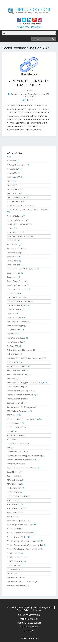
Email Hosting (12, 240)
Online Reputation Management (20, 350)
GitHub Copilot (12, 261)
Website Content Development (20, 533)
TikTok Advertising (14, 480)
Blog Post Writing (14, 193)
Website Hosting (13, 553)
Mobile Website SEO (15, 342)
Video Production (29, 627)
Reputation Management (17, 366)
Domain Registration (29, 615)
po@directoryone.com (29, 638)
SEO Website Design (15, 435)
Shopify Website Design (16, 443)
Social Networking (14, 464)
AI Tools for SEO (13, 169)
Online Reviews (13, 354)
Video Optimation (14, 513)
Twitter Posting (13, 492)
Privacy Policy (23, 610)
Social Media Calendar (16, 452)
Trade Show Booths (15, 488)
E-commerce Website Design (19, 236)
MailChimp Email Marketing (18, 322)
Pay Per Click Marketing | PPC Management (25, 358)
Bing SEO (11, 185)
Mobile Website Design (16, 338)
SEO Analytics (12, 415)
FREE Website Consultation (30, 24)
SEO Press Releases (15, 427)
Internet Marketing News (17, 305)
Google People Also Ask (16, 281)
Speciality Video (13, 472)
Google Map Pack (14, 273)
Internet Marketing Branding (18, 301)
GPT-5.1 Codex (13, 293)
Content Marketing (15, 216)
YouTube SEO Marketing (17, 586)
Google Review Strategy (17, 285)
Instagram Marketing (15, 297)
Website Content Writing (17, 537)
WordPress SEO (13, 565)
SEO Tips (10, 431)
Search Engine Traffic (16, 403)
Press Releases (13, 362)
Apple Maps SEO (13, 177)
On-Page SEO (12, 346)
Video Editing (12, 500)
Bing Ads (10, 181)
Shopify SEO (12, 439)
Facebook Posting (14, 253)
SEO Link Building (29, 96)
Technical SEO (13, 476)
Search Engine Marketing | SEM (20, 391)
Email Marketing (13, 245)
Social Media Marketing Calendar (20, 460)
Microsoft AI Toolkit (14, 330)
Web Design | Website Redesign (20, 525)
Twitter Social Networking (17, 496)
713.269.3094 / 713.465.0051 (30, 27)
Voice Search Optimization (18, 521)
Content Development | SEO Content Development (28, 210)
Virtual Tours (12, 517)
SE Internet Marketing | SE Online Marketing (25, 383)
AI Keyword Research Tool (17, 165)
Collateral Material (14, 201)
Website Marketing (14, 561)
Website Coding (13, 529)
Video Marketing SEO (15, 508)
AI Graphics (11, 161)
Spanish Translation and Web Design (22, 468)
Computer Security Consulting (19, 205)
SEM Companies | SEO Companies (21, 407)
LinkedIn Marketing (15, 309)
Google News (12, 277)
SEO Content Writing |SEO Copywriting (23, 419)
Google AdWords (14, 265)
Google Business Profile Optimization (22, 269)
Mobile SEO (11, 334)
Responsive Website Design (18, 374)
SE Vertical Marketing (15, 387)
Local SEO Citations (15, 318)
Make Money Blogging (16, 326)
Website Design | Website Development (23, 541)
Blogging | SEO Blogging (17, 197)
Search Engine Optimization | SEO (35, 94)
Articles (29, 631)
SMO (9, 448)
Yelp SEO (10, 573)
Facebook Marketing (15, 249)
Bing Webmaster (14, 189)
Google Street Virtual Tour (17, 289)
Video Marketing (13, 504)
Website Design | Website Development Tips (25, 545)
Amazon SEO (12, 173)
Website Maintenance (16, 557)
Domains (10, 228)
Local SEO (11, 314)
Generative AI (12, 257)
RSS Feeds (11, 379)
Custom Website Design (17, 220)
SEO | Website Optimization (18, 411)
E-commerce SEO (14, 232)
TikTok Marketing (14, 484)
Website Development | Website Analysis (23, 549)
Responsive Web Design (17, 370)
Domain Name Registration (18, 224)
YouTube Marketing (15, 578)
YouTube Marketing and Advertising (21, 582)
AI (7, 157)
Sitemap (37, 610)
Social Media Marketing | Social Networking (24, 456)
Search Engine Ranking (16, 399)
